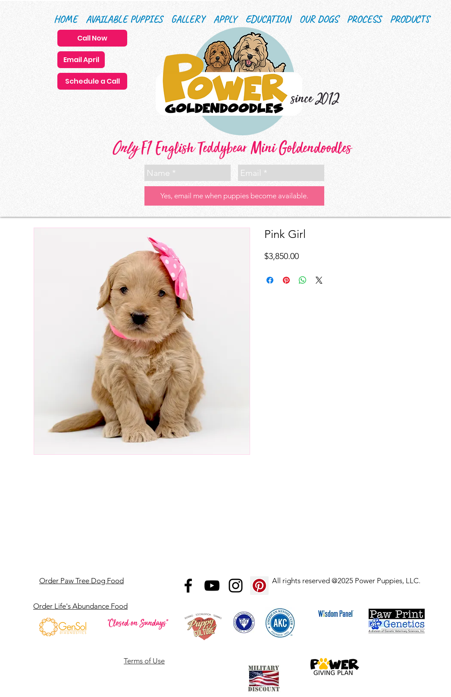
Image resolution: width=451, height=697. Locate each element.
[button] (268, 19)
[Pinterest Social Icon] (259, 585)
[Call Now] (92, 38)
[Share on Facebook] (270, 280)
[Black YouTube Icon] (212, 585)
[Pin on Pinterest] (286, 280)
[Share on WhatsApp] (303, 280)
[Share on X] (319, 280)
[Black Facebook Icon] (188, 585)
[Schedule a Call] (92, 81)
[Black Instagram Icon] (235, 585)
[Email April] (81, 59)
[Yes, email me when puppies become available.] (234, 196)
